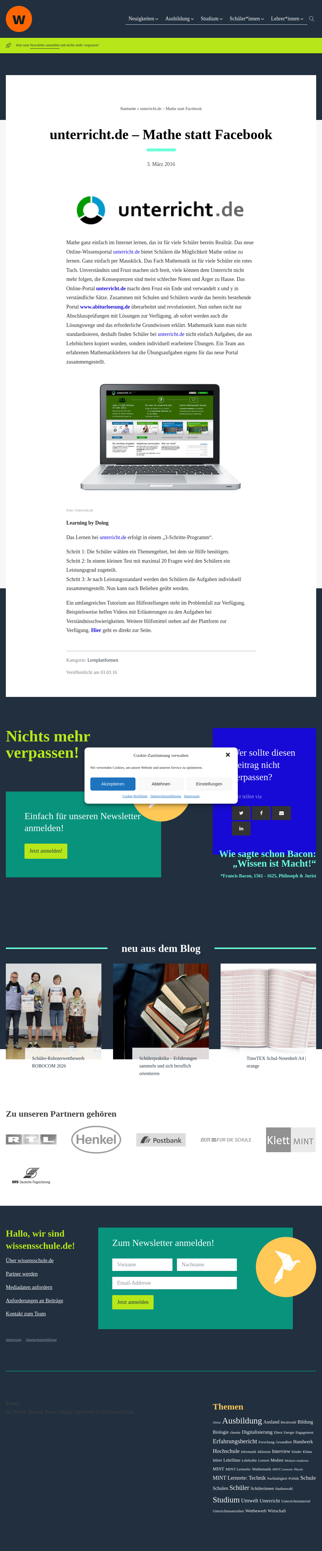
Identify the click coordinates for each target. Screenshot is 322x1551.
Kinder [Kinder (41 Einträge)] (297, 1452)
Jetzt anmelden (132, 1302)
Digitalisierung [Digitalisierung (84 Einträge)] (257, 1432)
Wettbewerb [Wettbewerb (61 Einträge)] (256, 1510)
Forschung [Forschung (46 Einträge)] (266, 1442)
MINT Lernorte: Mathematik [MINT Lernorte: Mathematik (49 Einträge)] (248, 1469)
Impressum (191, 796)
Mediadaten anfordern (29, 1287)
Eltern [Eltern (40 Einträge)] (278, 1432)
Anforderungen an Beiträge (34, 1301)
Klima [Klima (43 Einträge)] (307, 1452)
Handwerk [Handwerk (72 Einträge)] (303, 1441)
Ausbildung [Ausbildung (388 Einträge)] (242, 1420)
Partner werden (22, 1274)
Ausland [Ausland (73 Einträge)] (271, 1422)
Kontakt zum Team (26, 1314)
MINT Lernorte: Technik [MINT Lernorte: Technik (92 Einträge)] (239, 1478)
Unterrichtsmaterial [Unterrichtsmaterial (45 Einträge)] (295, 1501)
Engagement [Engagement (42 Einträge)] (304, 1432)
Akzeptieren (112, 783)
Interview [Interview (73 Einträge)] (281, 1451)
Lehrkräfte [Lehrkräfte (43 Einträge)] (249, 1460)
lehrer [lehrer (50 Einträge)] (217, 1460)
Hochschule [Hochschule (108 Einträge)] (226, 1451)
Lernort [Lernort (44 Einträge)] (263, 1460)
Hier (96, 630)
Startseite (128, 108)
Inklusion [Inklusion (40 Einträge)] (264, 1452)
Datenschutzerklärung (165, 796)
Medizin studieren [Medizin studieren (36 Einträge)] (296, 1460)
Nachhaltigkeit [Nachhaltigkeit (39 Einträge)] (277, 1479)
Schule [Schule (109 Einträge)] (308, 1478)
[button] (228, 755)
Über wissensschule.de (30, 1260)
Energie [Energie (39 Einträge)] (289, 1433)
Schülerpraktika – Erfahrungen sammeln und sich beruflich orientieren (168, 1066)
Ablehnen (161, 783)
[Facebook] (261, 813)
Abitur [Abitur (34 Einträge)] (217, 1422)
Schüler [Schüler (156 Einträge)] (239, 1487)
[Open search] (311, 19)
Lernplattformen (102, 660)
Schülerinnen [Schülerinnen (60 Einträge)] (262, 1488)
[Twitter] (241, 813)
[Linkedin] (241, 828)
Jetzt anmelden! (45, 851)
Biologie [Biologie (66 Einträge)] (220, 1432)
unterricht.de (126, 252)
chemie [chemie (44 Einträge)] (235, 1432)
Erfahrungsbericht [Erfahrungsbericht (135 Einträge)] (235, 1441)
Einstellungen (209, 783)
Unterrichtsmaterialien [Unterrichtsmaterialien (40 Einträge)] (228, 1511)
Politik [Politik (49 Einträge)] (293, 1478)
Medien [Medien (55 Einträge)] (276, 1460)
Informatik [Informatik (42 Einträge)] (248, 1452)
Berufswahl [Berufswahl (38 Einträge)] (288, 1422)
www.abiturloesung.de (105, 307)
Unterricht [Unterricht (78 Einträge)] (270, 1501)
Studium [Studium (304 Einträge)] (226, 1499)
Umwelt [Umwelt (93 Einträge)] (249, 1501)
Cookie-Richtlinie (134, 796)
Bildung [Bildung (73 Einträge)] (305, 1422)
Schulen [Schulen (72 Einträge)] (220, 1488)
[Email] (281, 813)
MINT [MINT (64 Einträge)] (218, 1468)
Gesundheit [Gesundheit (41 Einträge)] (284, 1442)
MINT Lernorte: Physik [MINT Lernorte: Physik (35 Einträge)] (287, 1469)
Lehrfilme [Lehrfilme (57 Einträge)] (231, 1460)
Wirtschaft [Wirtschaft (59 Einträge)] (277, 1510)
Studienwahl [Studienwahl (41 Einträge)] (284, 1489)
